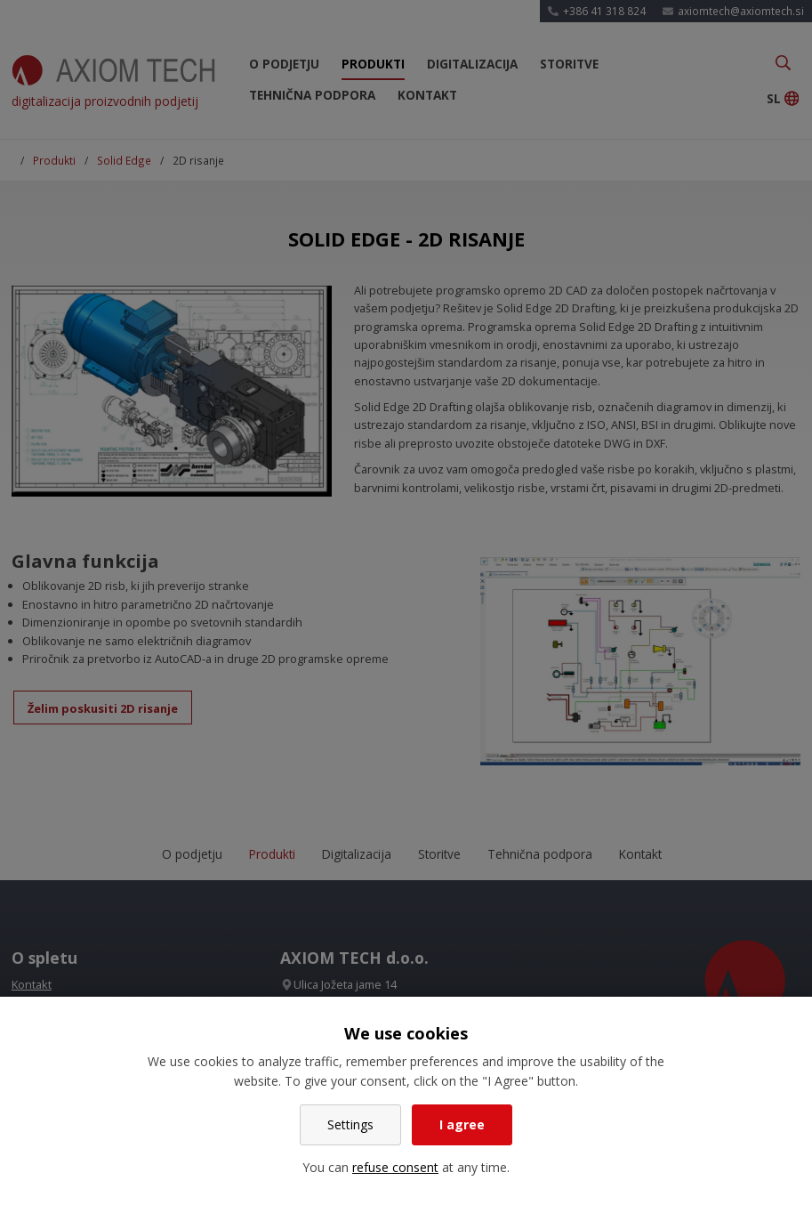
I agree (462, 1124)
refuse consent (395, 1167)
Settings (350, 1124)
